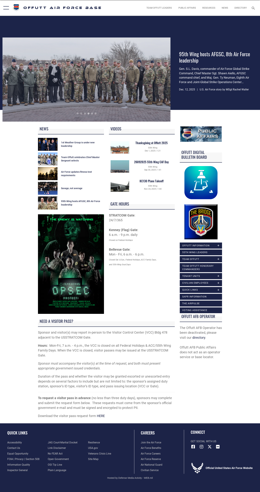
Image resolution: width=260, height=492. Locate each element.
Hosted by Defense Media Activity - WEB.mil (130, 478)
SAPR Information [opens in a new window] (194, 296)
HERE (101, 416)
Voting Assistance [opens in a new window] (194, 310)
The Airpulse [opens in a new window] (191, 303)
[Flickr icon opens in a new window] (217, 446)
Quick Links (17, 433)
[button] (5, 8)
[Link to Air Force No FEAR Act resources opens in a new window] (55, 453)
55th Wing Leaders (194, 252)
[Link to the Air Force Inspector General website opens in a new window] (17, 470)
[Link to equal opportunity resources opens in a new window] (17, 453)
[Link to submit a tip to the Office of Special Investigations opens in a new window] (55, 464)
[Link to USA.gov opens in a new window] (93, 448)
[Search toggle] (254, 8)
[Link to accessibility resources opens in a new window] (14, 442)
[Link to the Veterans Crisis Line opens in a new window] (99, 453)
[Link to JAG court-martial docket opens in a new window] (62, 442)
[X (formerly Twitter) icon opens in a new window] (209, 446)
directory (198, 338)
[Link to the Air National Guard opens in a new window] (151, 464)
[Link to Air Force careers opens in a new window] (151, 453)
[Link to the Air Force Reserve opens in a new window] (151, 459)
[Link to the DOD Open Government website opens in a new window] (58, 459)
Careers (148, 433)
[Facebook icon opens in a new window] (193, 446)
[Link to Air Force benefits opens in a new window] (151, 448)
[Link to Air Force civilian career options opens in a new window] (150, 470)
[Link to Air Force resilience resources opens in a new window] (94, 442)
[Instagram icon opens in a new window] (201, 446)
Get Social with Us (203, 441)
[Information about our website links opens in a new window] (57, 448)
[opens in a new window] (240, 8)
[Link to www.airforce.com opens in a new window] (151, 442)
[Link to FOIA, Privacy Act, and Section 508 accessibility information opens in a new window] (23, 459)
